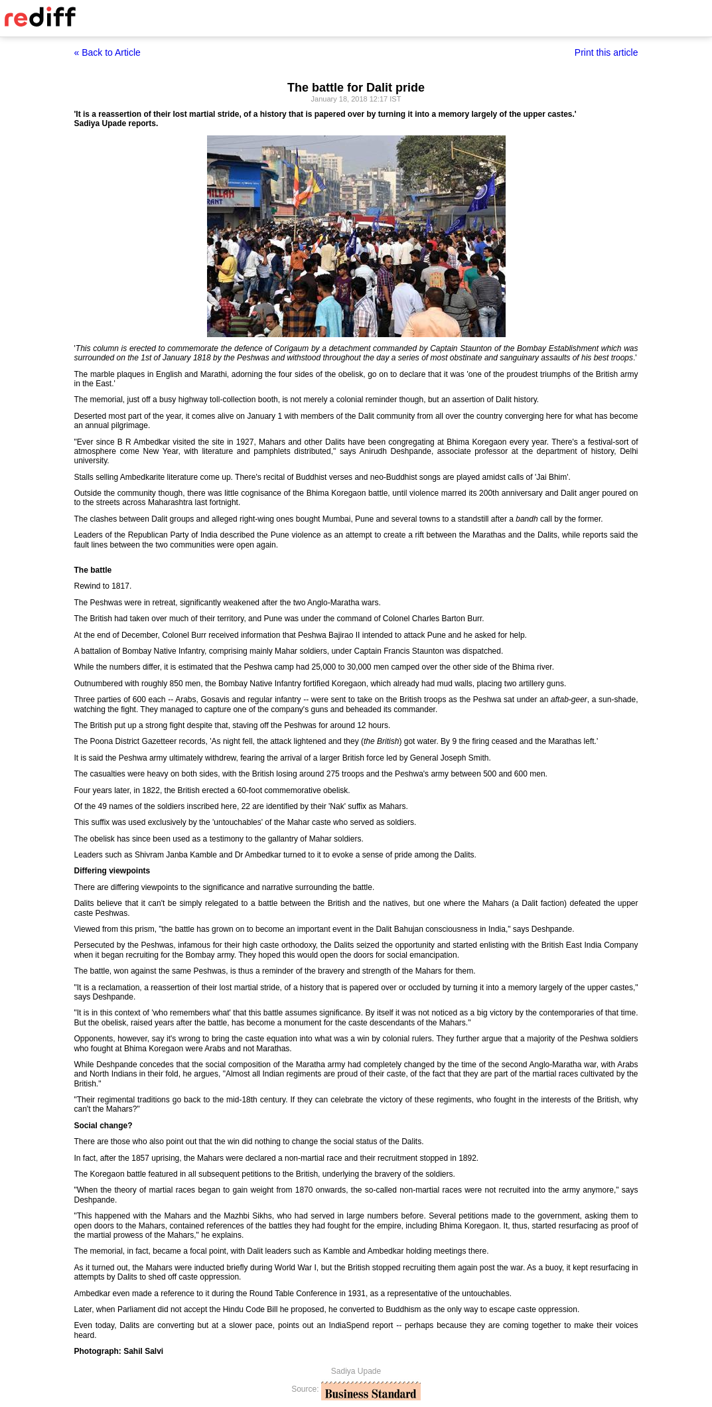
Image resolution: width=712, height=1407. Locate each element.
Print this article (606, 52)
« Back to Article (107, 52)
